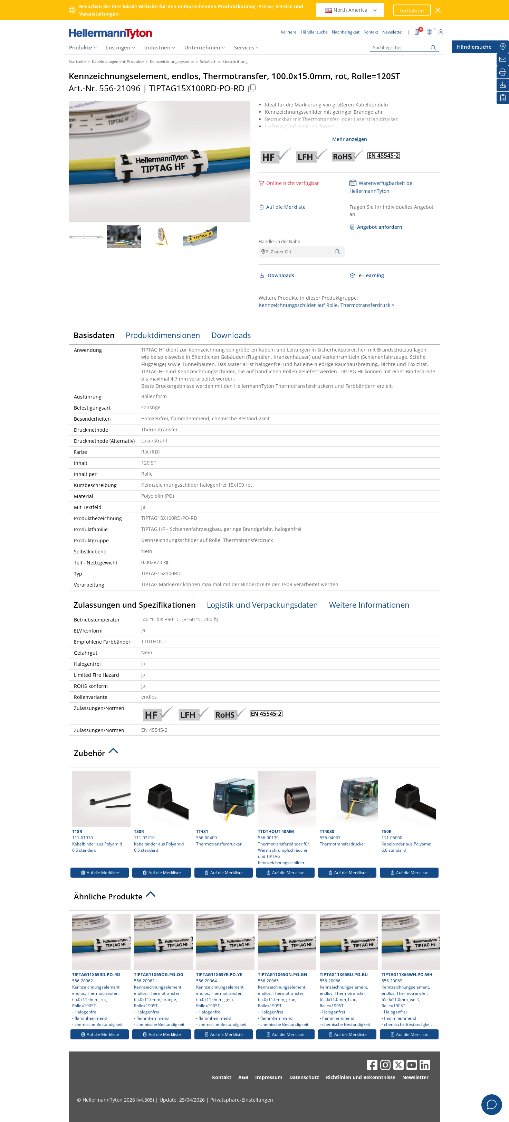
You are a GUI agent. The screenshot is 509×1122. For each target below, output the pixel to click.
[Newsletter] (503, 59)
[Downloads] (503, 85)
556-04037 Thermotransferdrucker (348, 809)
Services (244, 47)
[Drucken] (503, 72)
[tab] (254, 755)
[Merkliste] (503, 98)
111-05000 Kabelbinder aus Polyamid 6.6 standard (409, 812)
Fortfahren (412, 10)
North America (351, 10)
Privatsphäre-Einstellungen (241, 1099)
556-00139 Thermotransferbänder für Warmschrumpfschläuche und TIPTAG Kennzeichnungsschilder (286, 818)
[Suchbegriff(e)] (404, 47)
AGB (243, 1077)
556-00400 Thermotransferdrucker (224, 809)
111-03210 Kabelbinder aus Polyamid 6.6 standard (161, 812)
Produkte (80, 47)
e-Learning (366, 275)
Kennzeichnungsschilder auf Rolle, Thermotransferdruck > (326, 305)
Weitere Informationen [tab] (369, 604)
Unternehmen (202, 47)
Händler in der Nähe (279, 241)
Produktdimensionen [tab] (163, 335)
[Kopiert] (252, 88)
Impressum (268, 1077)
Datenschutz (304, 1077)
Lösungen (118, 47)
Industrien (157, 47)
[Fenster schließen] (438, 10)
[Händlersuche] (503, 46)
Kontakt (221, 1077)
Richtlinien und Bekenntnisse (360, 1077)
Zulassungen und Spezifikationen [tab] (135, 604)
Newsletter (415, 1077)
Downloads (276, 275)
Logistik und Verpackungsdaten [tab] (262, 604)
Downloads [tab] (231, 335)
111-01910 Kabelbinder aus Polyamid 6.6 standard (100, 812)
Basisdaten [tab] (94, 335)
